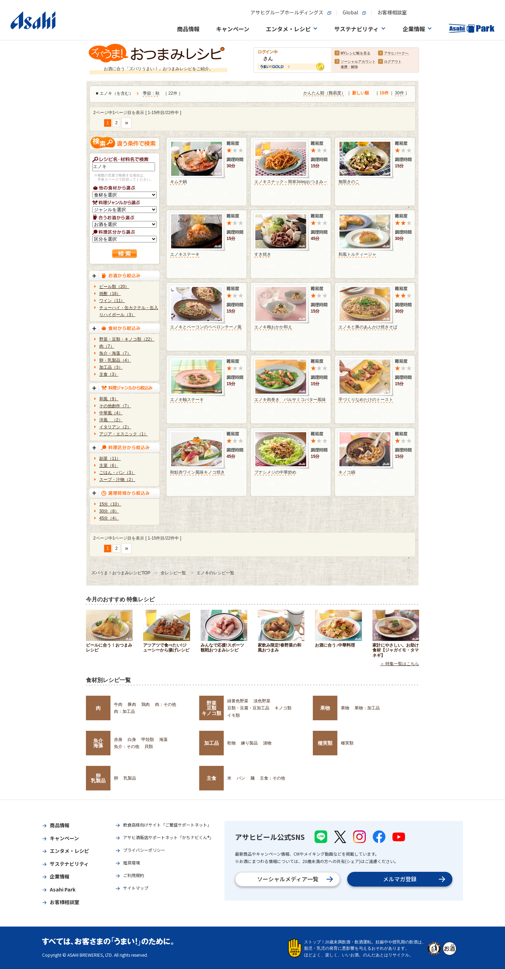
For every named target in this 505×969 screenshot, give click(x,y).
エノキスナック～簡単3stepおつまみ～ (291, 181)
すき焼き (262, 254)
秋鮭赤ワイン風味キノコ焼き (197, 472)
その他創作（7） (115, 405)
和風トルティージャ (357, 254)
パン (241, 778)
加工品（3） (111, 367)
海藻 (163, 739)
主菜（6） (109, 465)
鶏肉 (145, 704)
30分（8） (109, 511)
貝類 (148, 746)
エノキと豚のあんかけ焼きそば (367, 327)
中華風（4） (111, 412)
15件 (383, 93)
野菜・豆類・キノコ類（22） (126, 339)
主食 (211, 778)
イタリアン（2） (115, 427)
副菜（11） (110, 458)
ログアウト (393, 62)
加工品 (211, 743)
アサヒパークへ (396, 53)
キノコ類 (283, 708)
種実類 (325, 743)
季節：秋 (151, 93)
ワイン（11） (112, 300)
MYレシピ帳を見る (355, 53)
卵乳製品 (98, 778)
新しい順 (360, 93)
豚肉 (132, 704)
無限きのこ (348, 181)
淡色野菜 (262, 701)
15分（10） (110, 504)
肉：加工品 (124, 711)
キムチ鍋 (178, 181)
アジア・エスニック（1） (123, 434)
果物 (325, 708)
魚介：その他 (126, 746)
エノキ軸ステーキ (187, 399)
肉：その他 (165, 704)
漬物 (267, 743)
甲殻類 (147, 739)
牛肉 (118, 704)
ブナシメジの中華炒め (275, 472)
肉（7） (106, 346)
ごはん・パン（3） (117, 472)
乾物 (231, 743)
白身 (132, 739)
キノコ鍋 (346, 472)
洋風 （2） (111, 419)
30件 (399, 93)
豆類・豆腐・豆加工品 (248, 708)
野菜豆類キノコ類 (211, 708)
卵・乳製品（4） (115, 360)
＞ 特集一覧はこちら (399, 663)
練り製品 (249, 743)
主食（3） (109, 374)
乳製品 (129, 778)
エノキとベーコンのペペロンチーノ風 (206, 327)
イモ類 (233, 715)
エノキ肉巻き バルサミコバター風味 (290, 399)
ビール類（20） (114, 286)
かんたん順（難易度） (324, 93)
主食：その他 (272, 778)
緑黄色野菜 (237, 701)
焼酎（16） (110, 293)
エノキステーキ (185, 254)
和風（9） (109, 398)
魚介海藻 (98, 743)
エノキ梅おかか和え (273, 327)
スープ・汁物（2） (117, 479)
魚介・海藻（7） (115, 353)
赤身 (118, 739)
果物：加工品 (367, 708)
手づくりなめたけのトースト (365, 399)
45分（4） (109, 518)
